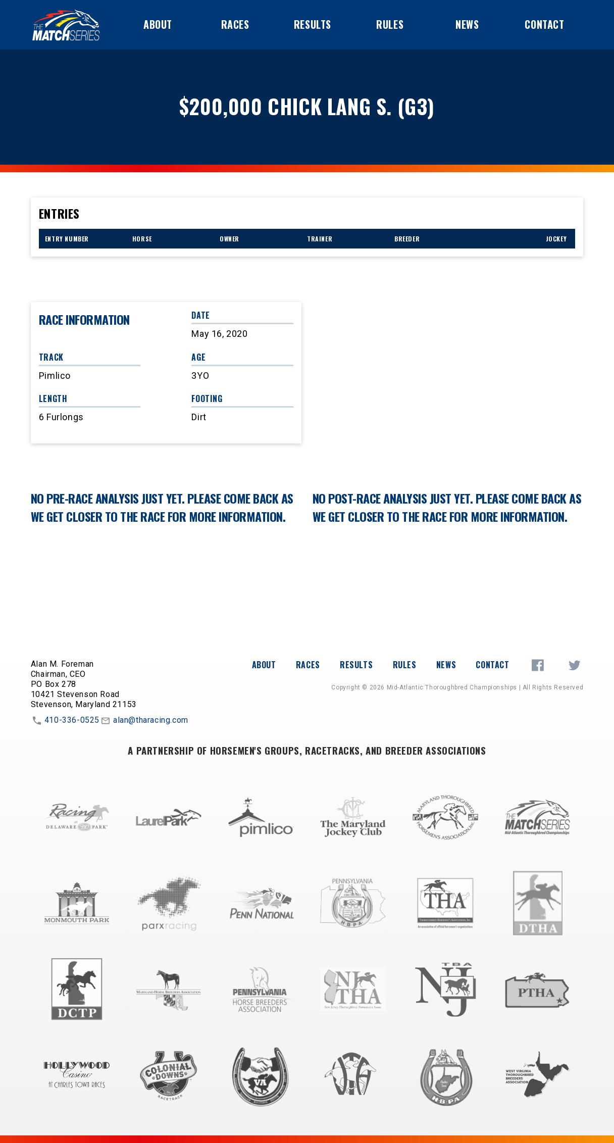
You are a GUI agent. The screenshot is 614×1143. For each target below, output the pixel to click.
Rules (389, 24)
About (157, 24)
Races (235, 24)
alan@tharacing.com (143, 721)
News (467, 24)
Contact (544, 24)
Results (312, 24)
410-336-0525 (65, 721)
